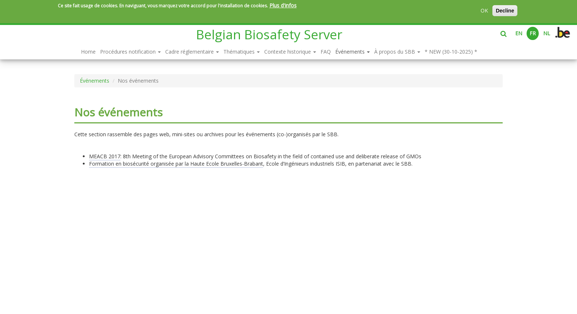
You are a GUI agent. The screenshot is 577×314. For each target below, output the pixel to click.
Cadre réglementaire (192, 51)
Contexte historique (290, 51)
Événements (352, 51)
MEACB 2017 (104, 156)
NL (546, 33)
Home (88, 51)
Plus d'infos (283, 5)
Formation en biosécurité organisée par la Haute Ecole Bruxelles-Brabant (176, 163)
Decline (505, 11)
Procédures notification (130, 51)
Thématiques (241, 51)
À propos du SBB (397, 51)
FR (533, 33)
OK (484, 10)
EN (518, 33)
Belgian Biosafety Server (269, 34)
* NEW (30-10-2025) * (451, 51)
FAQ (326, 51)
